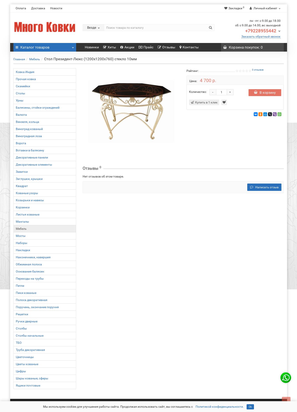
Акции (127, 47)
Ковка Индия (25, 72)
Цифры (21, 371)
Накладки (23, 250)
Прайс (146, 47)
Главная (19, 59)
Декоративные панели (32, 157)
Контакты (189, 47)
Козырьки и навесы (30, 200)
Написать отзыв (264, 187)
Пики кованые (26, 293)
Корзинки (23, 207)
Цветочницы (25, 357)
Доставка (38, 8)
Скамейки (23, 86)
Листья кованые (27, 214)
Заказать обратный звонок (261, 36)
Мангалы (22, 221)
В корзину (265, 92)
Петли (20, 285)
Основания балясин (30, 271)
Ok (250, 406)
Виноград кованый (29, 129)
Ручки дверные (26, 321)
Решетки (22, 314)
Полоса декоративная (31, 300)
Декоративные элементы (34, 164)
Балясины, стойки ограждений (37, 107)
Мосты (21, 236)
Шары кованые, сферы (32, 378)
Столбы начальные (29, 335)
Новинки (92, 47)
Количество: (198, 91)
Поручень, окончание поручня (37, 307)
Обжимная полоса (29, 264)
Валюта (21, 114)
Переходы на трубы (30, 278)
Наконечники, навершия (33, 257)
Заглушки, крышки (29, 179)
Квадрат (22, 186)
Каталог (45, 46)
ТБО (19, 342)
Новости (56, 8)
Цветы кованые (27, 364)
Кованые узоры (27, 193)
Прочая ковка (26, 79)
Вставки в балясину (30, 150)
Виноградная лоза (29, 136)
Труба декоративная (30, 350)
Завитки (22, 171)
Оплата (21, 8)
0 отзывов (257, 69)
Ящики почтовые (28, 385)
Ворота (21, 143)
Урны (19, 100)
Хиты (109, 47)
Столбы (21, 328)
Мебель (34, 59)
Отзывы (166, 47)
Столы (20, 93)
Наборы (21, 243)
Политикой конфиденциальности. (220, 406)
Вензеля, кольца (27, 122)
